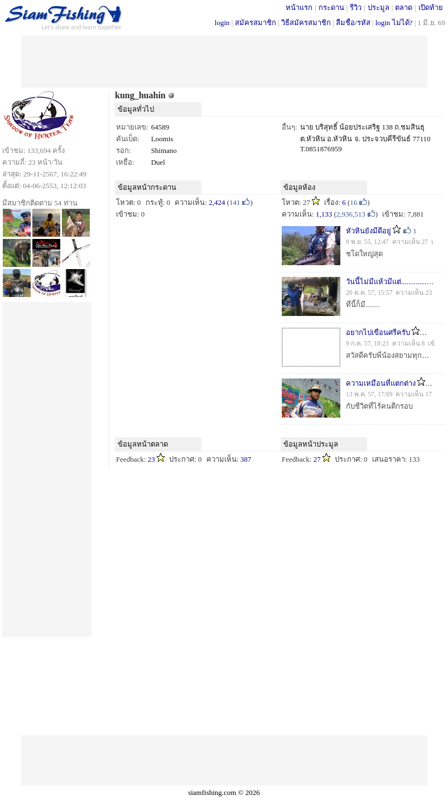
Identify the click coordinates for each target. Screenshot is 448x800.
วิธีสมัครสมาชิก (306, 22)
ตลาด (403, 7)
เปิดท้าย (430, 7)
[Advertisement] (224, 60)
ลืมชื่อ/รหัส (353, 22)
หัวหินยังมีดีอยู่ (368, 231)
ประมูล (378, 7)
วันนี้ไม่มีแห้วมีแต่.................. (390, 281)
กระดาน (331, 7)
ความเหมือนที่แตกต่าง (381, 383)
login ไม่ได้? (394, 22)
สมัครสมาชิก (255, 22)
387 (246, 459)
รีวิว (356, 7)
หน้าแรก (299, 7)
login (222, 22)
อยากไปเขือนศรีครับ (378, 332)
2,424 (217, 202)
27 (317, 459)
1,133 (324, 214)
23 (151, 459)
